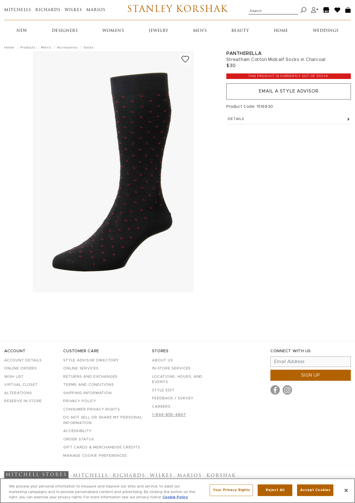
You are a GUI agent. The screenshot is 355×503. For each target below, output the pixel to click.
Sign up (310, 375)
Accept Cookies (315, 490)
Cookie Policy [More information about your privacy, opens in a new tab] (175, 497)
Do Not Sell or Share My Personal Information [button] (102, 420)
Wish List (14, 377)
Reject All (275, 490)
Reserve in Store (23, 401)
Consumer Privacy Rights (91, 409)
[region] (177, 490)
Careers (161, 406)
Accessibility (77, 431)
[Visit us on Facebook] (275, 390)
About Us (162, 360)
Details (288, 119)
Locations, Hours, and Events (177, 379)
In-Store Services (171, 368)
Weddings (326, 31)
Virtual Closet (21, 385)
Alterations (18, 393)
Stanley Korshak (177, 10)
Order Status (78, 439)
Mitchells (17, 10)
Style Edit (163, 390)
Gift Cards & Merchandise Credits (101, 447)
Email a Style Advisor (288, 91)
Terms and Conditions (88, 385)
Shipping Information (87, 393)
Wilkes (73, 10)
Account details (23, 360)
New (21, 31)
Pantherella (244, 53)
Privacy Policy (79, 401)
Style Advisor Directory (91, 360)
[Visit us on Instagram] (287, 390)
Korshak (221, 476)
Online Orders (20, 368)
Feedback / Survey (173, 398)
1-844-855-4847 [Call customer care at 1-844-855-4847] (169, 415)
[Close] (346, 490)
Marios (95, 10)
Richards (47, 10)
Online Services (80, 368)
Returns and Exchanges (90, 377)
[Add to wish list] (185, 59)
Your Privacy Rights (231, 490)
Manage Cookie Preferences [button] (95, 456)
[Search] (303, 10)
